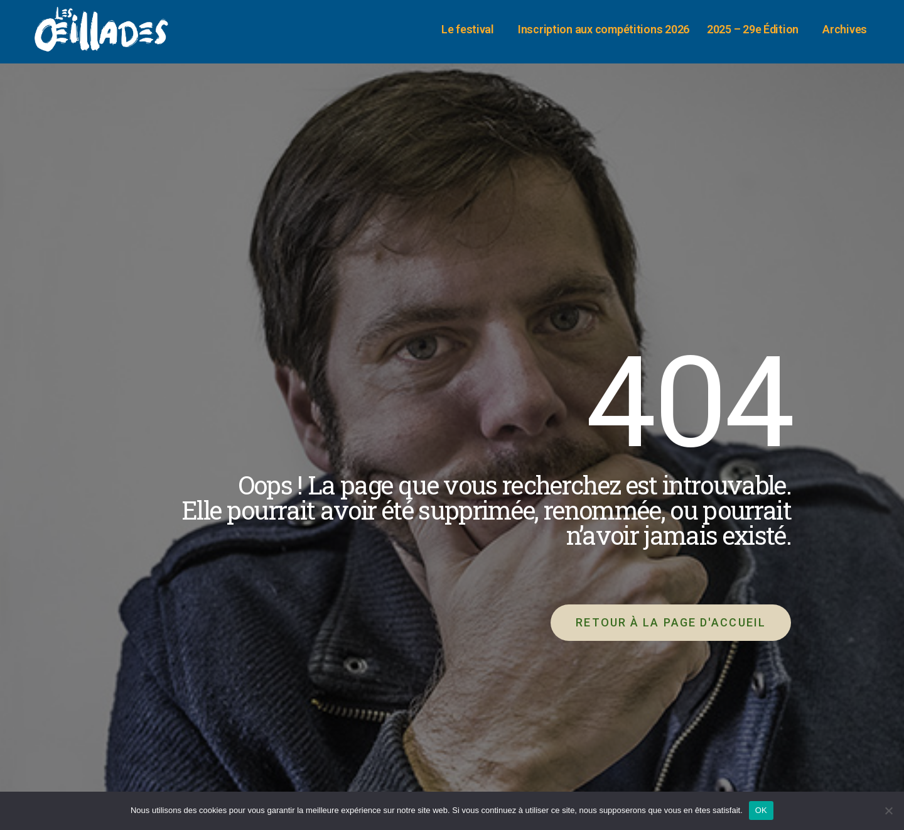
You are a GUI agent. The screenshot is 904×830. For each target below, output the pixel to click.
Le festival (470, 29)
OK (761, 810)
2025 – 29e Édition (756, 29)
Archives (847, 29)
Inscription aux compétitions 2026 (603, 29)
